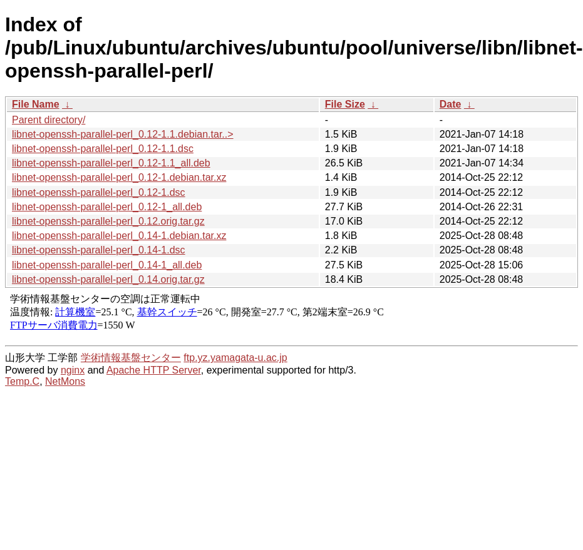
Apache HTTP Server (153, 370)
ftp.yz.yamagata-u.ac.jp (235, 357)
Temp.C (22, 381)
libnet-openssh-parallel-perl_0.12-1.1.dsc (102, 148)
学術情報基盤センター (131, 357)
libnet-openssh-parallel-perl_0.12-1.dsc (98, 192)
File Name (35, 104)
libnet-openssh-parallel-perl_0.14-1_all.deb (107, 265)
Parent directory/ (48, 120)
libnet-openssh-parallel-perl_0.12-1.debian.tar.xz (119, 177)
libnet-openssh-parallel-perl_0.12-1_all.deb (107, 206)
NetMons (65, 381)
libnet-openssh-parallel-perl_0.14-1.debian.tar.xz (119, 235)
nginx (73, 370)
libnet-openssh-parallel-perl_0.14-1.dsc (98, 250)
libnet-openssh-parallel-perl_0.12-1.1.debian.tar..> (123, 134)
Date (451, 104)
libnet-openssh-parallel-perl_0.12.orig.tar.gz (108, 221)
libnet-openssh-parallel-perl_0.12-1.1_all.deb (111, 163)
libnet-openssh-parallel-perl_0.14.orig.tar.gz (108, 279)
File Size (345, 104)
